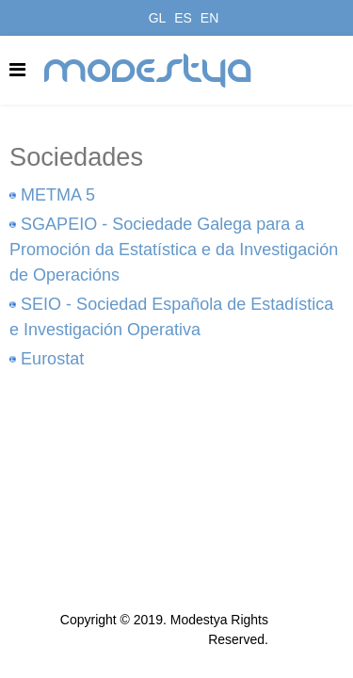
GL (158, 17)
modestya (148, 70)
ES (183, 17)
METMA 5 (58, 195)
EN (209, 17)
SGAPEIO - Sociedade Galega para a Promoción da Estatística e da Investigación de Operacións (173, 249)
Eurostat (52, 358)
